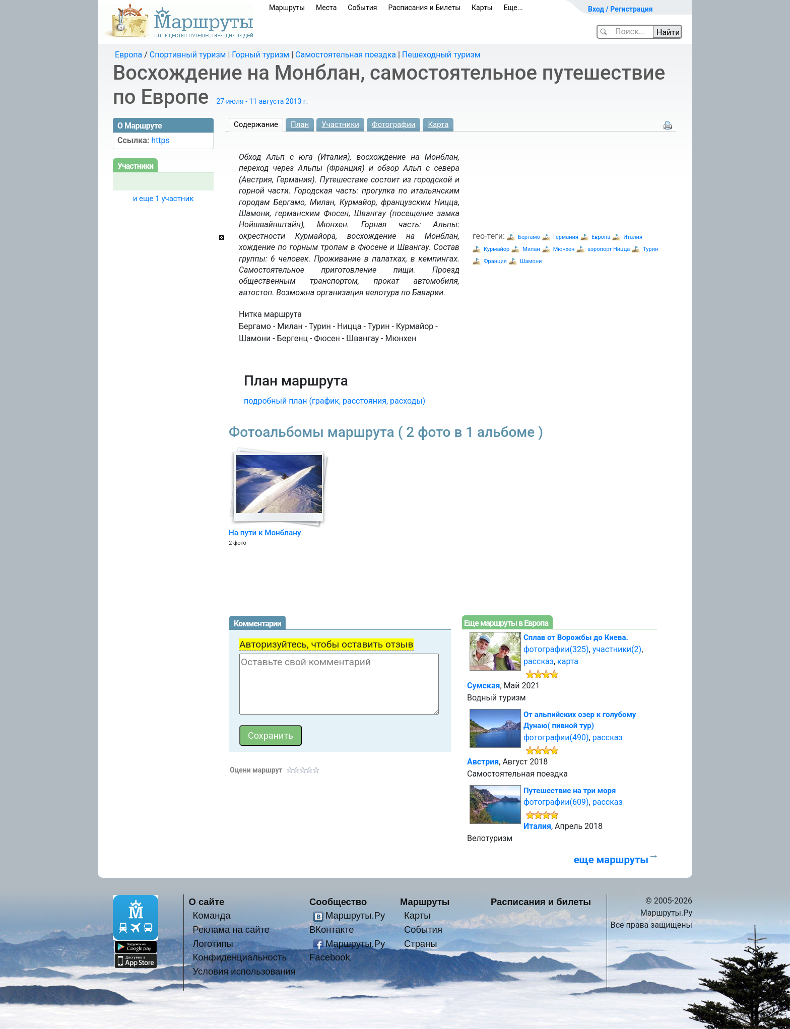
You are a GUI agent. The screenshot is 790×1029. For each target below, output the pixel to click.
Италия (632, 237)
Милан (531, 249)
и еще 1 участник (163, 198)
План (300, 124)
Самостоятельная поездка (345, 54)
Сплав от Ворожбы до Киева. (575, 637)
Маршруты (287, 8)
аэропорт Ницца (608, 249)
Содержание (256, 124)
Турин (650, 249)
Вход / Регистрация (620, 9)
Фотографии (394, 124)
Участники (340, 124)
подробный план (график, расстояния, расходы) (334, 401)
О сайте (207, 901)
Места (326, 8)
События (362, 8)
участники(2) (616, 649)
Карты (482, 8)
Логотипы (212, 943)
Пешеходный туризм (441, 54)
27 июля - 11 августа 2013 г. (262, 101)
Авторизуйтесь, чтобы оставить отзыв (326, 644)
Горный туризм (260, 54)
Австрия (483, 761)
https (160, 140)
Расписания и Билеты (424, 8)
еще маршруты (611, 860)
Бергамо (529, 237)
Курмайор (496, 249)
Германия (565, 237)
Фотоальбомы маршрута (386, 432)
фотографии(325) (556, 649)
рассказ (538, 661)
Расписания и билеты (541, 901)
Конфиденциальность (239, 957)
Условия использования (243, 971)
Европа (128, 54)
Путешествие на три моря (569, 790)
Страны (420, 943)
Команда (211, 915)
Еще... (513, 8)
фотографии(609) (556, 802)
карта (567, 661)
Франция (495, 261)
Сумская (483, 685)
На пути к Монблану (265, 532)
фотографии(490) (556, 737)
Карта (438, 124)
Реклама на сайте (231, 929)
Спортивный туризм (188, 54)
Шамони (531, 261)
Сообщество (338, 901)
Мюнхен (563, 249)
